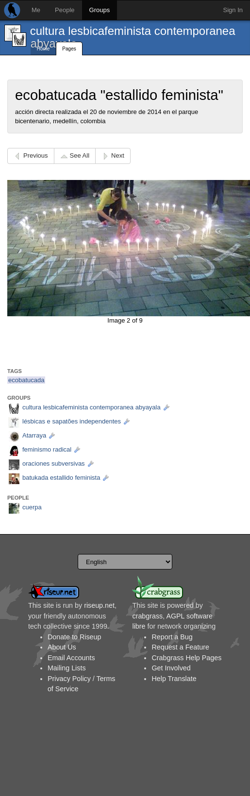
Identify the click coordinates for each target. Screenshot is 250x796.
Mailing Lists (67, 668)
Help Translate (173, 678)
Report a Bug (171, 637)
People (64, 10)
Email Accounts (71, 658)
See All (79, 155)
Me (36, 10)
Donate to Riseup (74, 637)
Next (117, 155)
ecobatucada (26, 380)
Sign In (233, 10)
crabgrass (147, 616)
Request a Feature (180, 647)
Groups (99, 10)
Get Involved (170, 668)
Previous (35, 155)
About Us (62, 647)
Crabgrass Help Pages (186, 658)
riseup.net (99, 605)
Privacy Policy (69, 678)
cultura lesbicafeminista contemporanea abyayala (132, 37)
